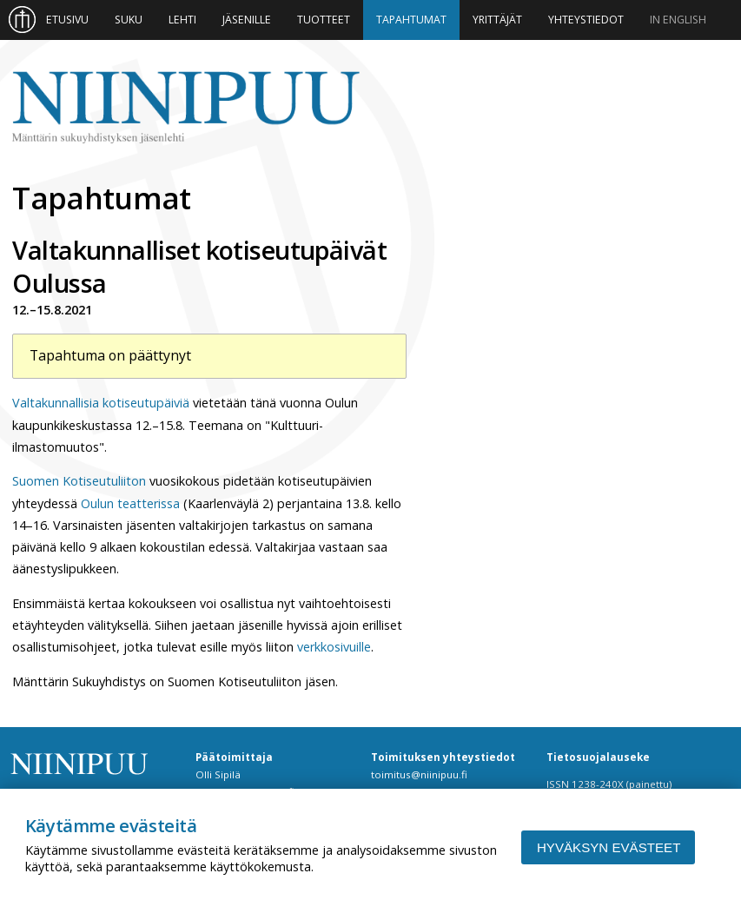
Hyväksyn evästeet (608, 847)
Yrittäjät (497, 19)
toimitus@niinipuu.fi (419, 774)
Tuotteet (323, 19)
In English (678, 19)
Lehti (182, 19)
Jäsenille (246, 19)
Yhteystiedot (586, 19)
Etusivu (67, 19)
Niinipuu (186, 108)
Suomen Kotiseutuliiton (79, 481)
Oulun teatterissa (130, 503)
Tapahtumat (411, 19)
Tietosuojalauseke (598, 757)
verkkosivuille (334, 646)
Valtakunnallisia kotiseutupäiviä (100, 402)
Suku (128, 19)
